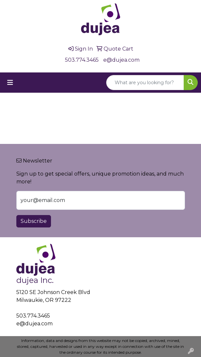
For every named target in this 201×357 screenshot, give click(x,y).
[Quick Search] (145, 82)
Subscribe (34, 221)
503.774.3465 (82, 60)
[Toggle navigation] (10, 82)
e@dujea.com (121, 60)
